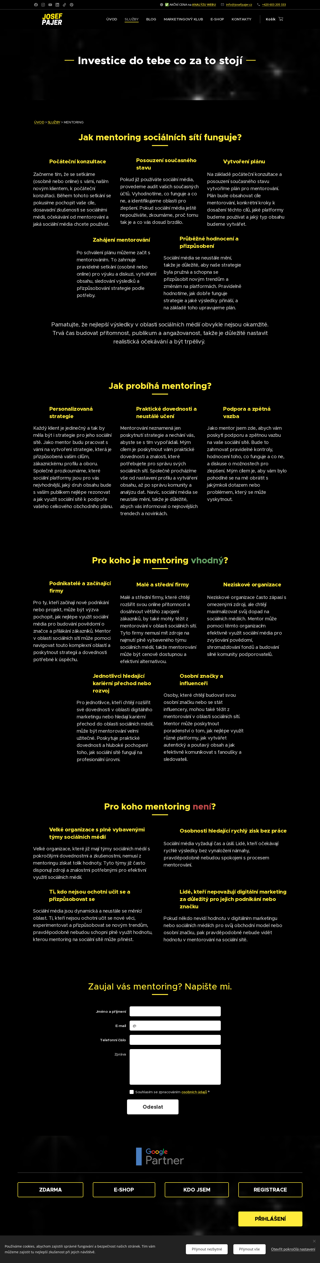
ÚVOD (39, 122)
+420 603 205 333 (274, 4)
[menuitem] (110, 19)
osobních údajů (194, 1092)
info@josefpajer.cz (239, 4)
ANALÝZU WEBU (204, 4)
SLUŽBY (54, 122)
